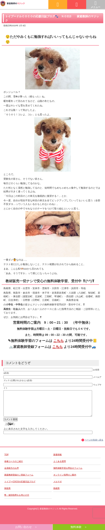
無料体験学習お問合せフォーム (67, 473)
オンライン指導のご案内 (64, 480)
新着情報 (57, 460)
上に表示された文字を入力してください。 (26, 434)
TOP (6, 460)
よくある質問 (59, 466)
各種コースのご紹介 (13, 466)
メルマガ (57, 487)
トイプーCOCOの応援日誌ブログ (19, 487)
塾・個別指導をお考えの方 (16, 500)
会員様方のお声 (11, 473)
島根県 (56, 493)
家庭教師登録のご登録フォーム (18, 480)
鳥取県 (7, 493)
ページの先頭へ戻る (94, 445)
